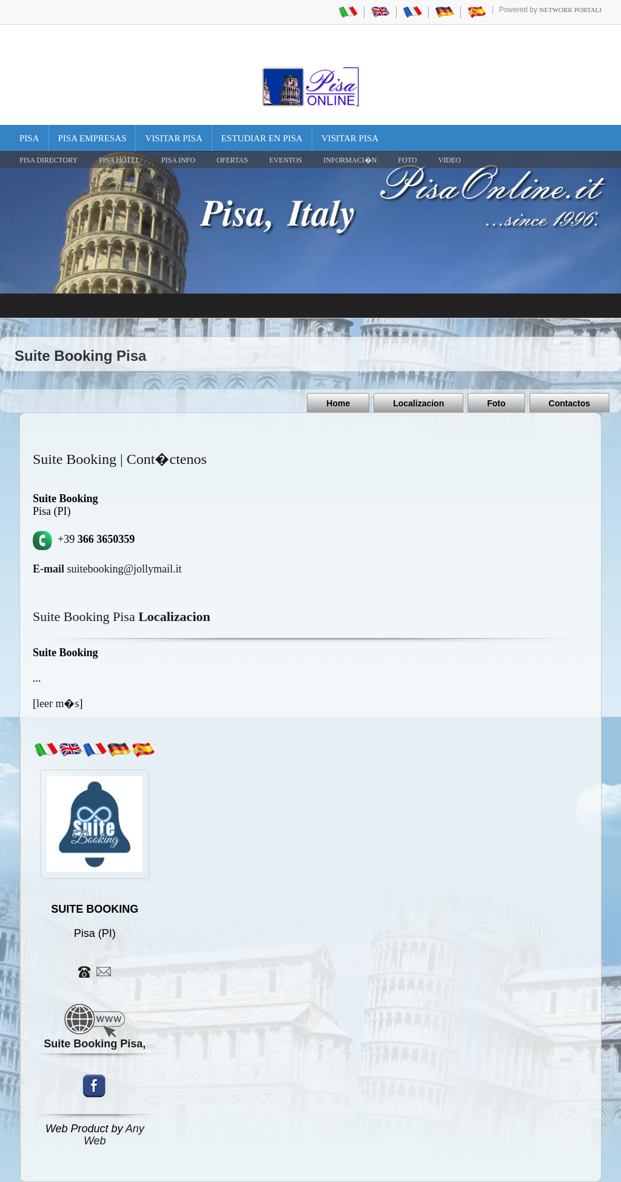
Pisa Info (178, 160)
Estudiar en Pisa (262, 138)
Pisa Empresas (92, 138)
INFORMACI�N (350, 160)
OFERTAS (232, 160)
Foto (496, 403)
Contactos (569, 403)
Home (338, 403)
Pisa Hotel (119, 160)
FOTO (407, 160)
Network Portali (570, 9)
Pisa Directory (48, 160)
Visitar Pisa (173, 138)
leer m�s (57, 703)
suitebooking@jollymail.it (107, 569)
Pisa (29, 138)
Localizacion (418, 403)
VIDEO (449, 160)
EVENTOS (285, 160)
